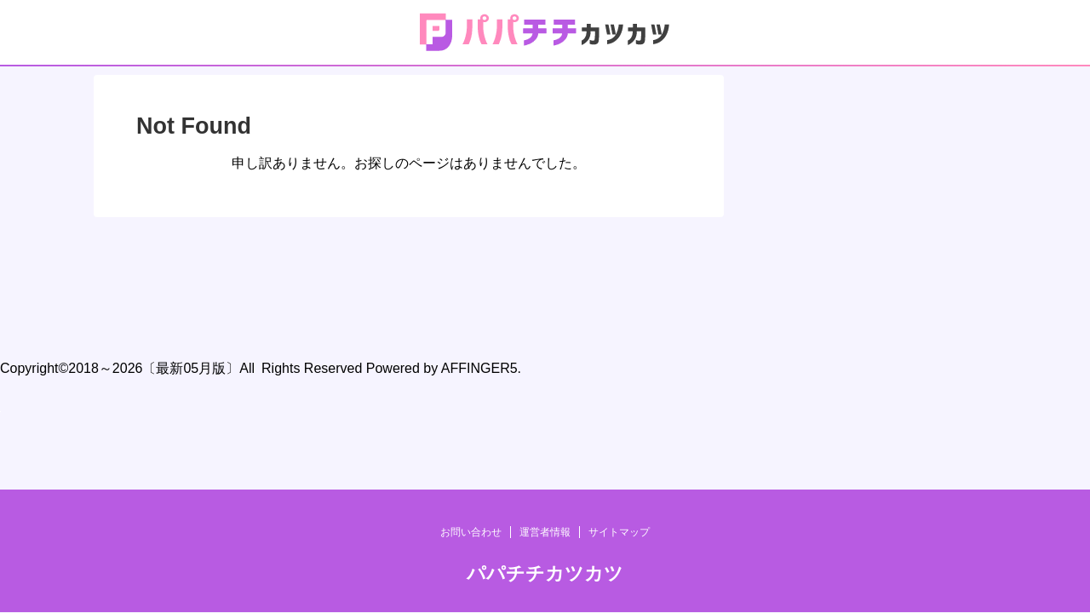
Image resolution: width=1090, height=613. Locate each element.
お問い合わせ (471, 277)
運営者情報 (545, 277)
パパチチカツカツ (545, 318)
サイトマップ (619, 277)
